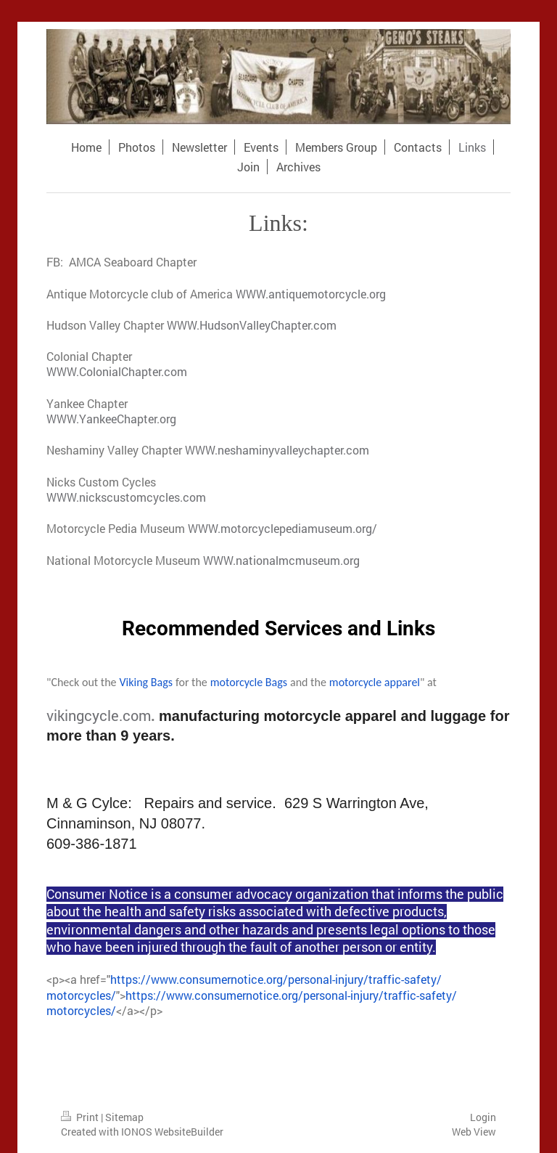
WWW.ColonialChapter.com (116, 371)
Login (483, 1117)
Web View (474, 1131)
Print (81, 1117)
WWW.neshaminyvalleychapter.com (277, 449)
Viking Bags (146, 682)
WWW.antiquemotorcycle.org (311, 293)
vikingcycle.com (98, 715)
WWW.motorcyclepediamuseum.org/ (282, 528)
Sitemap (124, 1117)
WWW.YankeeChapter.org (111, 418)
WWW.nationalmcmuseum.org (281, 560)
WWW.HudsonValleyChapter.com (252, 325)
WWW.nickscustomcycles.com (126, 497)
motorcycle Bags (248, 682)
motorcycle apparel (374, 682)
